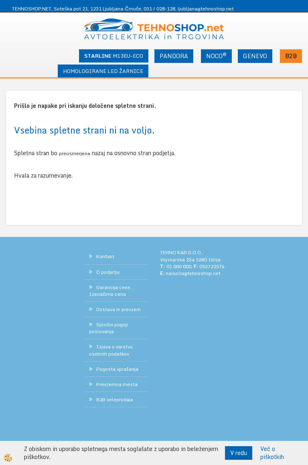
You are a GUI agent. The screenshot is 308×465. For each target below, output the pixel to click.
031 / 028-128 (159, 8)
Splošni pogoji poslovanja (108, 328)
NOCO (216, 56)
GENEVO (255, 56)
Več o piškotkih (272, 453)
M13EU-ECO (113, 55)
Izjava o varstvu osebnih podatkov (111, 350)
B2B (291, 56)
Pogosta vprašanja (117, 369)
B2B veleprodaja (114, 399)
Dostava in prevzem (118, 309)
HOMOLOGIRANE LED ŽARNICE (103, 71)
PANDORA (174, 56)
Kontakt (105, 256)
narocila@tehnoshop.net (193, 273)
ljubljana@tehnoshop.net (206, 8)
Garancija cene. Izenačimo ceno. (110, 290)
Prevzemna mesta (117, 384)
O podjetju (108, 272)
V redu (238, 452)
